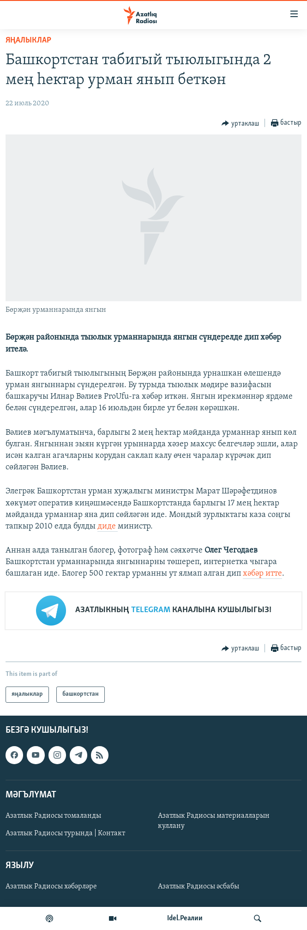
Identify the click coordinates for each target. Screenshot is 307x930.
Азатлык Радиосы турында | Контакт (65, 833)
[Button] (240, 123)
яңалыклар (28, 40)
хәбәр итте (262, 573)
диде (107, 526)
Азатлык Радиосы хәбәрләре (51, 886)
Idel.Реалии (185, 918)
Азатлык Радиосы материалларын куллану (214, 821)
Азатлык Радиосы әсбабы (198, 886)
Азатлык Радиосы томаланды (53, 816)
